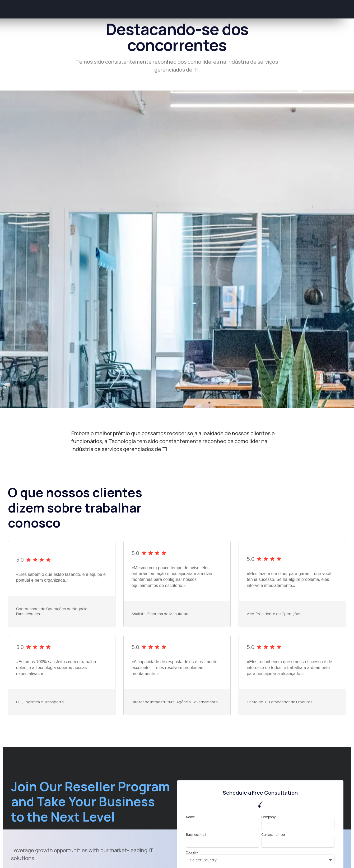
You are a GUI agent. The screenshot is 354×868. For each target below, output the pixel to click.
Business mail (196, 835)
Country (192, 852)
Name (190, 817)
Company (269, 817)
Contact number (273, 835)
